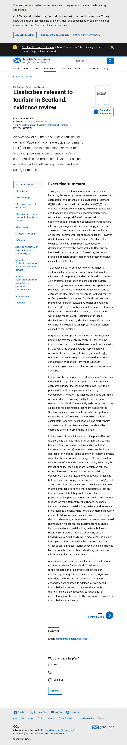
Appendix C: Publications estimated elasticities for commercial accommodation (26, 283)
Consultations (93, 68)
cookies (26, 5)
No (55, 672)
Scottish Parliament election (38, 47)
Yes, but (58, 679)
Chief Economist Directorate (36, 122)
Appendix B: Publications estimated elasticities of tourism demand (26, 265)
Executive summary (24, 184)
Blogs (107, 68)
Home (15, 77)
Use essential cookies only (55, 35)
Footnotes (20, 302)
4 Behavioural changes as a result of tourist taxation (26, 217)
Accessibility (18, 718)
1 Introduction (22, 191)
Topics (26, 68)
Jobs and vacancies (85, 718)
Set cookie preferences (86, 35)
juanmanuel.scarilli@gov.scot (72, 638)
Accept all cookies (25, 35)
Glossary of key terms (26, 233)
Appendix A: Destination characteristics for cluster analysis (26, 250)
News (37, 68)
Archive (31, 718)
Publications (50, 68)
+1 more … (64, 125)
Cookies (51, 718)
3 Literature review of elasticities (25, 206)
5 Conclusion (21, 227)
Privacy (101, 718)
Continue (55, 690)
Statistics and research (71, 68)
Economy (43, 125)
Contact (41, 718)
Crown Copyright (66, 718)
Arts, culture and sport (28, 125)
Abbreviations (22, 296)
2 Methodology (22, 197)
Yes (56, 664)
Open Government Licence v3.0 (59, 730)
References (21, 240)
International (53, 125)
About (16, 68)
